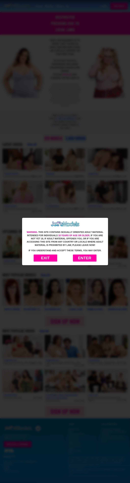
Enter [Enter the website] (84, 258)
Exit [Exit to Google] (45, 258)
